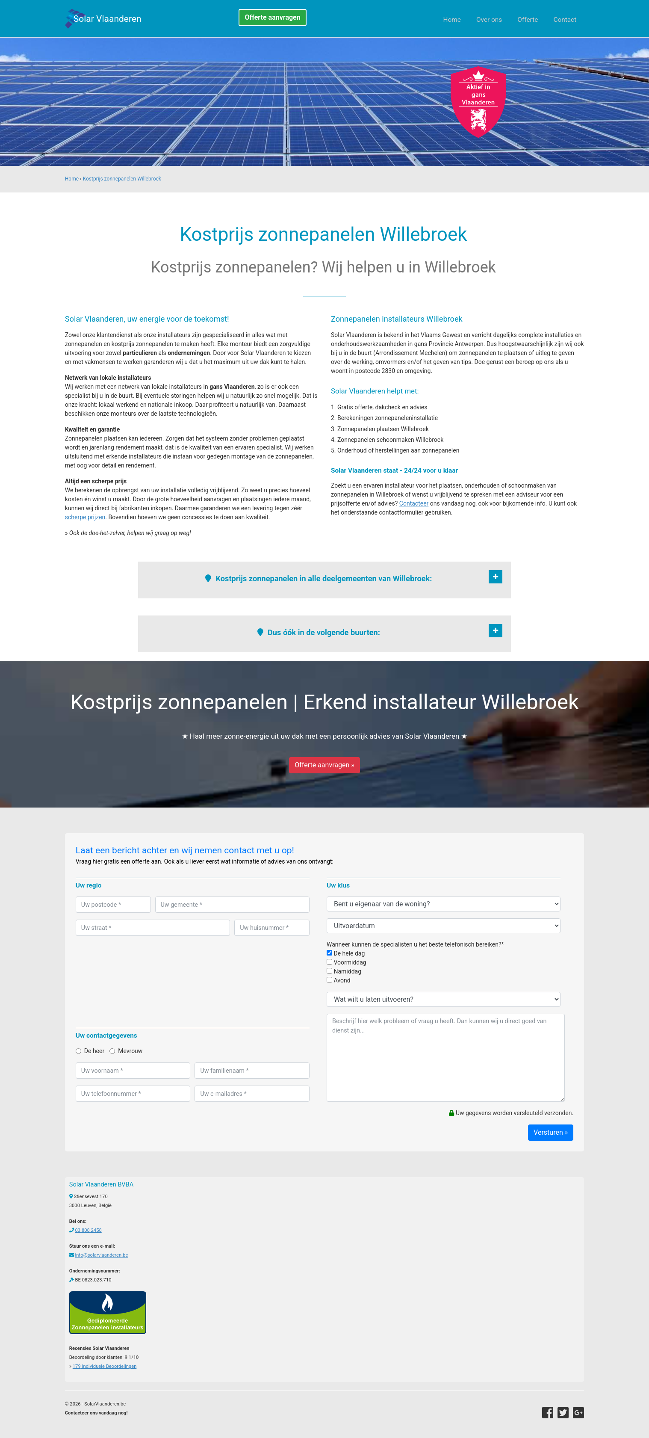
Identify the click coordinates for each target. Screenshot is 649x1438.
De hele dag (346, 953)
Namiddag (344, 971)
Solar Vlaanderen (108, 19)
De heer (90, 1050)
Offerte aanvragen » (324, 765)
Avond (339, 980)
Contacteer (414, 503)
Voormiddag (346, 962)
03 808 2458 (88, 1230)
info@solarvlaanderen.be (101, 1255)
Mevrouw (125, 1050)
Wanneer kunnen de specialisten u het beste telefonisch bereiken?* (415, 944)
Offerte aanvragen (272, 17)
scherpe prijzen (85, 517)
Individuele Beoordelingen (104, 1366)
